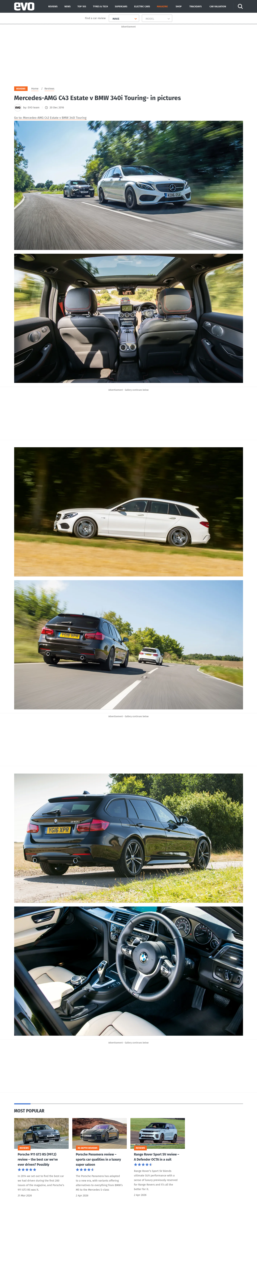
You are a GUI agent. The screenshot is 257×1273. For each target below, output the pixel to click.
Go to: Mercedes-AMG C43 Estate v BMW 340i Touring (50, 119)
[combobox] (111, 19)
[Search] (241, 6)
